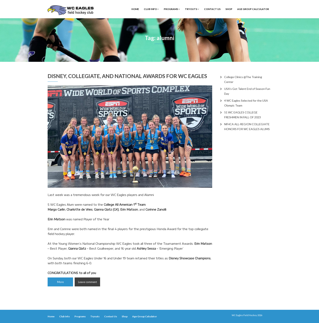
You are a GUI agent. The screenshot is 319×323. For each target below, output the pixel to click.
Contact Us (212, 9)
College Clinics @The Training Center (243, 79)
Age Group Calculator (253, 9)
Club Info (151, 9)
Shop (228, 9)
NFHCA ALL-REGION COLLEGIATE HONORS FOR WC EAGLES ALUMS (247, 126)
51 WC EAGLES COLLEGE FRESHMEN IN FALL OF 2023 (242, 115)
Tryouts (192, 9)
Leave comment (87, 282)
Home (135, 9)
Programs (172, 9)
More (60, 282)
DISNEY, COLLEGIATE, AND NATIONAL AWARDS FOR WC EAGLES (127, 76)
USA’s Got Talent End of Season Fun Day (247, 91)
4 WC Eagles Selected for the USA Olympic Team (246, 103)
